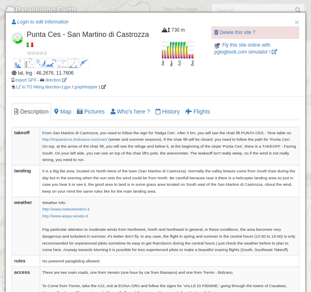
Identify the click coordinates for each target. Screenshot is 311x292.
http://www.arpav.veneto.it (65, 216)
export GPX (25, 80)
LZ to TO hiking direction (38, 87)
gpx (67, 87)
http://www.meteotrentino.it (65, 209)
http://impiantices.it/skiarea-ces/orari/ (74, 139)
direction (55, 80)
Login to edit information (40, 22)
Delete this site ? (234, 32)
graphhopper (85, 87)
